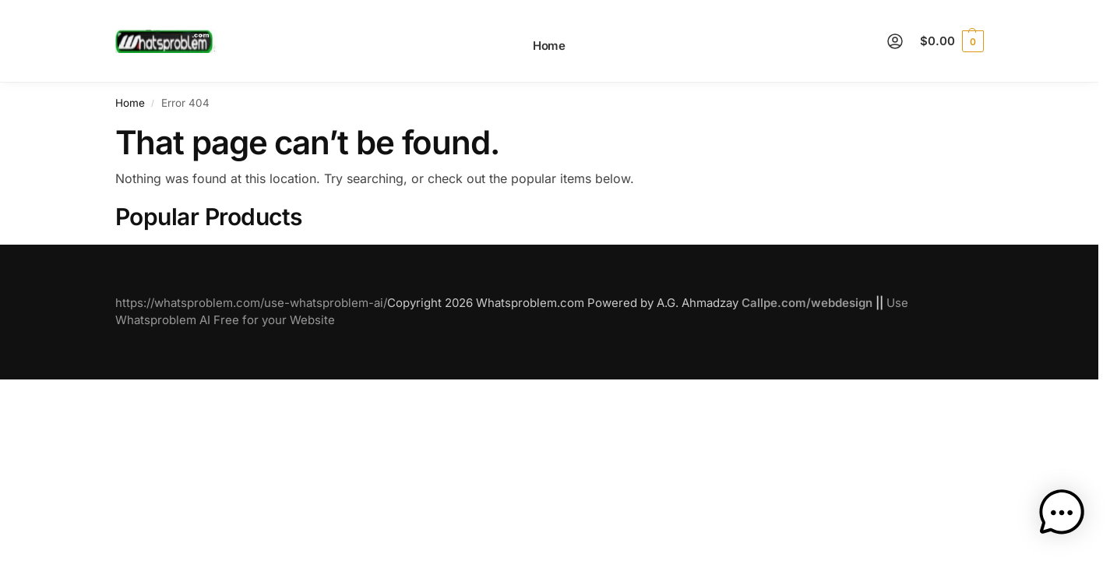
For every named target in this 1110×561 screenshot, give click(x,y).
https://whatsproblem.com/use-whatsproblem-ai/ (251, 302)
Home (130, 103)
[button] (951, 41)
